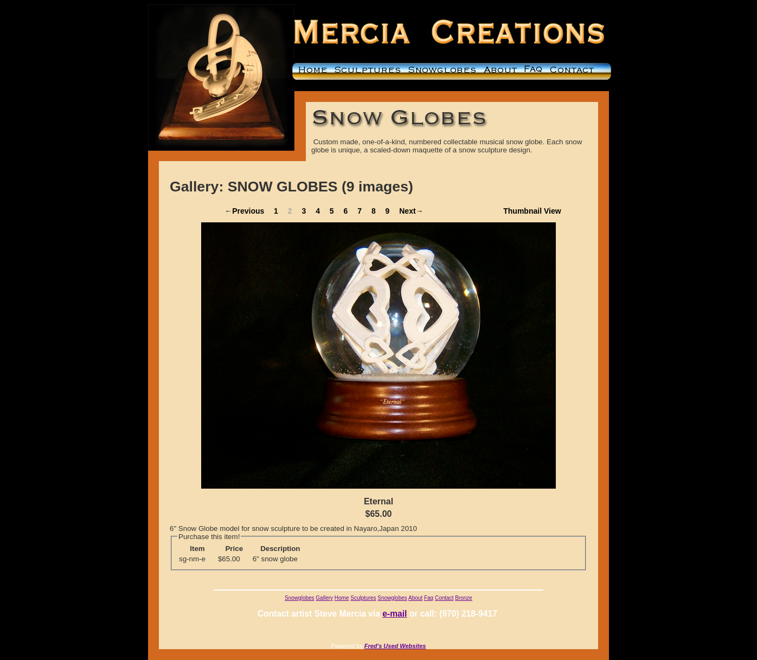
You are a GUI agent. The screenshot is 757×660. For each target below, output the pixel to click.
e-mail (394, 613)
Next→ (411, 211)
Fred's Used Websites (395, 646)
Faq (428, 598)
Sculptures (363, 598)
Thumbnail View (532, 211)
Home (342, 598)
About (415, 598)
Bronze (463, 598)
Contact (444, 598)
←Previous (244, 211)
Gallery (324, 598)
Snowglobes (299, 598)
